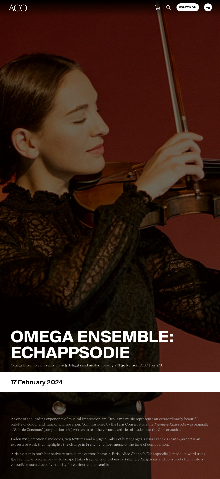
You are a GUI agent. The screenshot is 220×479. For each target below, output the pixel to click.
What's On (187, 7)
